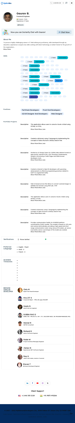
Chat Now (64, 32)
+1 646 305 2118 (26, 396)
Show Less (41, 129)
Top (71, 413)
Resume (20, 25)
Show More (7, 49)
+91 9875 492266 (48, 396)
